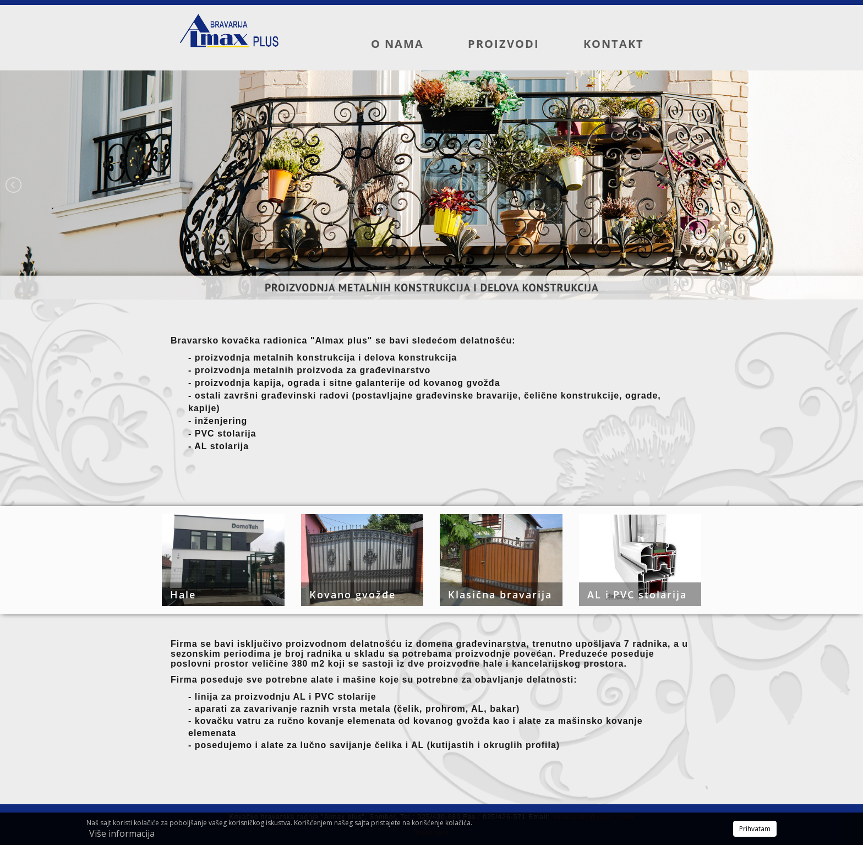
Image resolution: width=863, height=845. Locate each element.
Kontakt (613, 43)
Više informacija (122, 833)
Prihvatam (755, 828)
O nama (397, 43)
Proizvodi (503, 43)
